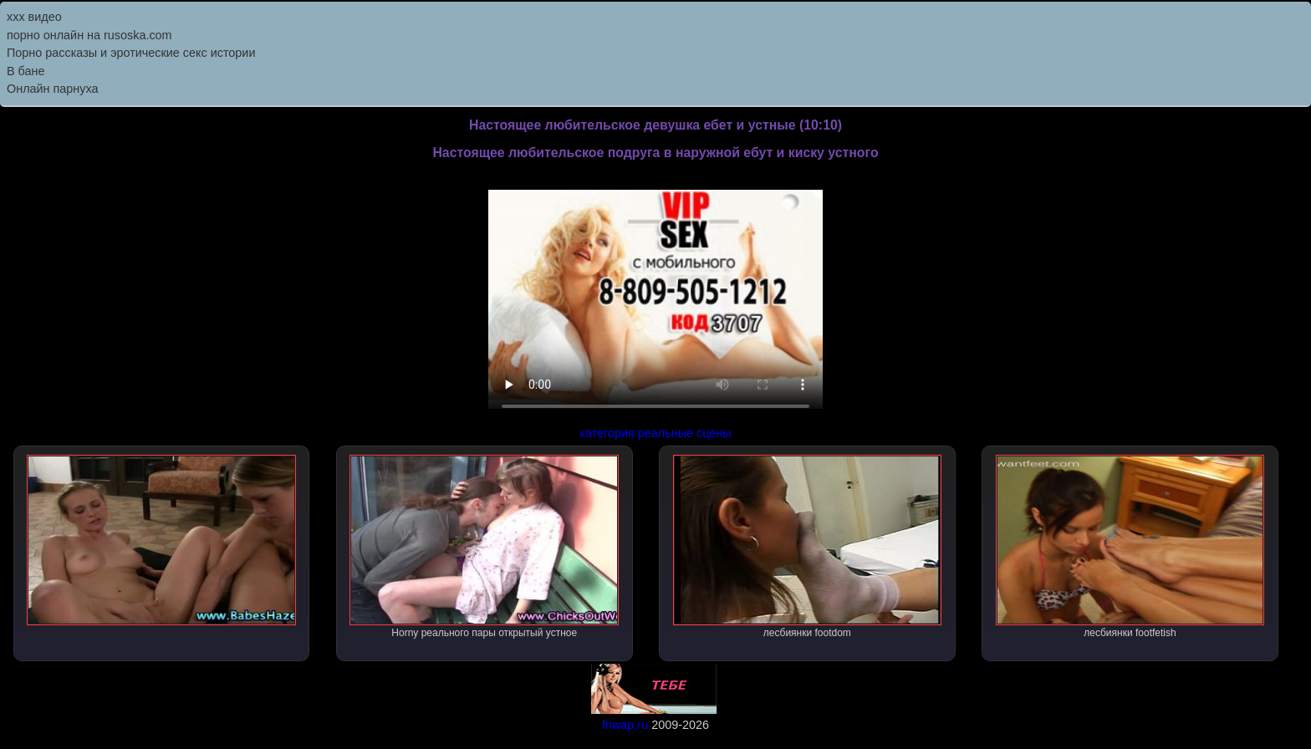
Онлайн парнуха (53, 88)
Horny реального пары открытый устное (484, 547)
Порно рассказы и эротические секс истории (131, 52)
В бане (25, 71)
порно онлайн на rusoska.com (89, 35)
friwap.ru (625, 724)
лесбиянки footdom (807, 547)
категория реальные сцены (655, 433)
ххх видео (34, 16)
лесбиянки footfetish (1130, 547)
